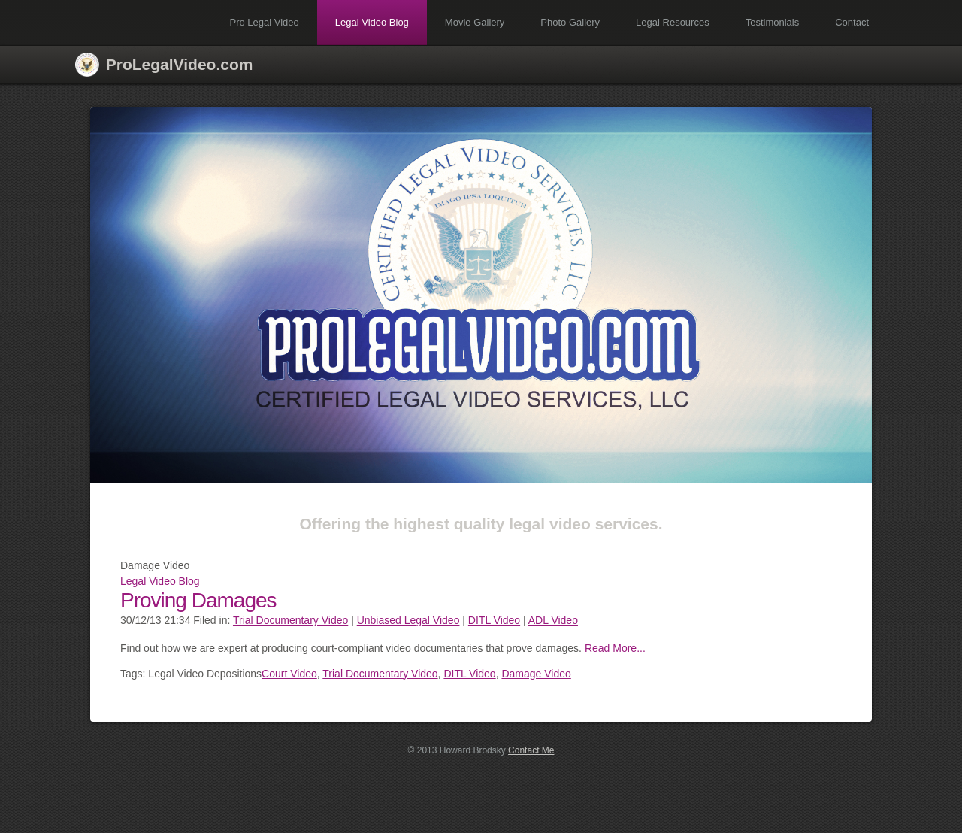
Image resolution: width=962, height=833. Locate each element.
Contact (852, 22)
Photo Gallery (570, 22)
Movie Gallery (474, 22)
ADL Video (553, 620)
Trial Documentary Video (290, 620)
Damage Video (535, 674)
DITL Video (494, 620)
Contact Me (531, 750)
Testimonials (773, 22)
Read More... (614, 648)
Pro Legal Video (264, 22)
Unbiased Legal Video (408, 620)
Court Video (289, 674)
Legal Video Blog (372, 22)
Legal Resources (672, 22)
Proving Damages (198, 600)
